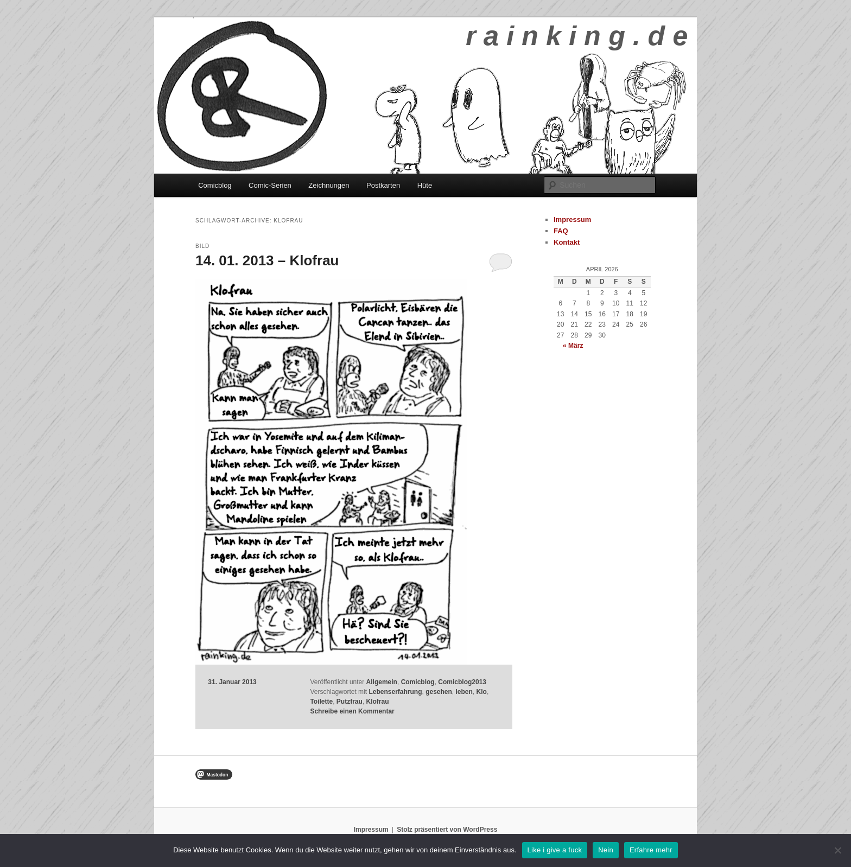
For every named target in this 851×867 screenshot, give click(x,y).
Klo (482, 692)
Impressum (572, 219)
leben (464, 692)
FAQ (561, 231)
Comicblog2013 (462, 682)
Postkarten (383, 185)
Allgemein (381, 682)
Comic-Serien (270, 185)
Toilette (321, 701)
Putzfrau (349, 701)
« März (573, 345)
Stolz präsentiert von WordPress (447, 829)
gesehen (439, 692)
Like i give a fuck (555, 850)
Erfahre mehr (651, 850)
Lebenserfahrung (395, 692)
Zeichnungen (328, 185)
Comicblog (214, 185)
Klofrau (377, 701)
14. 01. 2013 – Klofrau (267, 260)
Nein (605, 850)
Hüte (424, 185)
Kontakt (567, 242)
